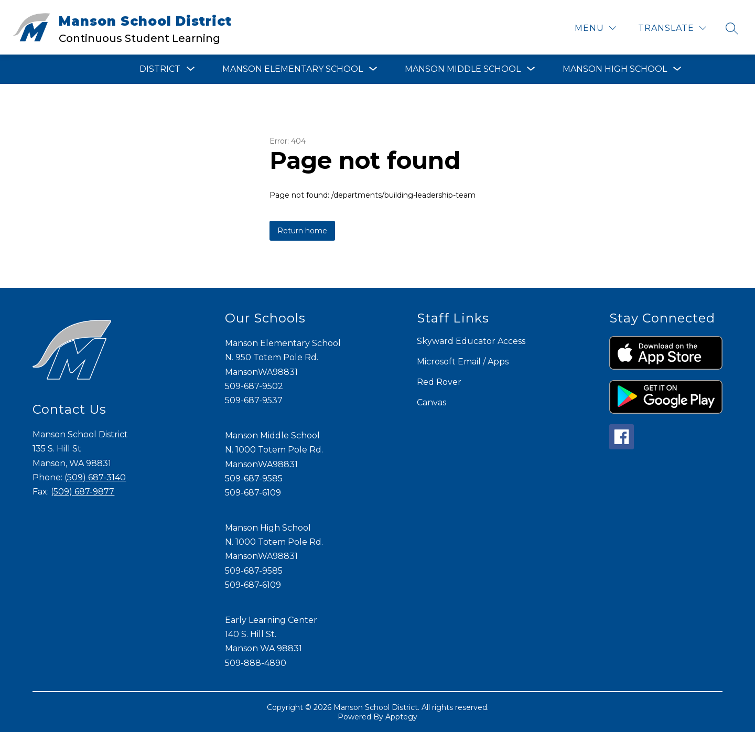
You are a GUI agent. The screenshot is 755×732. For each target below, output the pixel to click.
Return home (302, 230)
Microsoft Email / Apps (463, 362)
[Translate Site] (672, 28)
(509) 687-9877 (82, 492)
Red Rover (439, 382)
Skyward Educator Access (471, 341)
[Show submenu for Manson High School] (615, 69)
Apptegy (401, 717)
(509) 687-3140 (95, 477)
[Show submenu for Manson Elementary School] (292, 69)
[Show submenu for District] (159, 69)
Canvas (431, 402)
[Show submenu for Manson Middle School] (463, 69)
